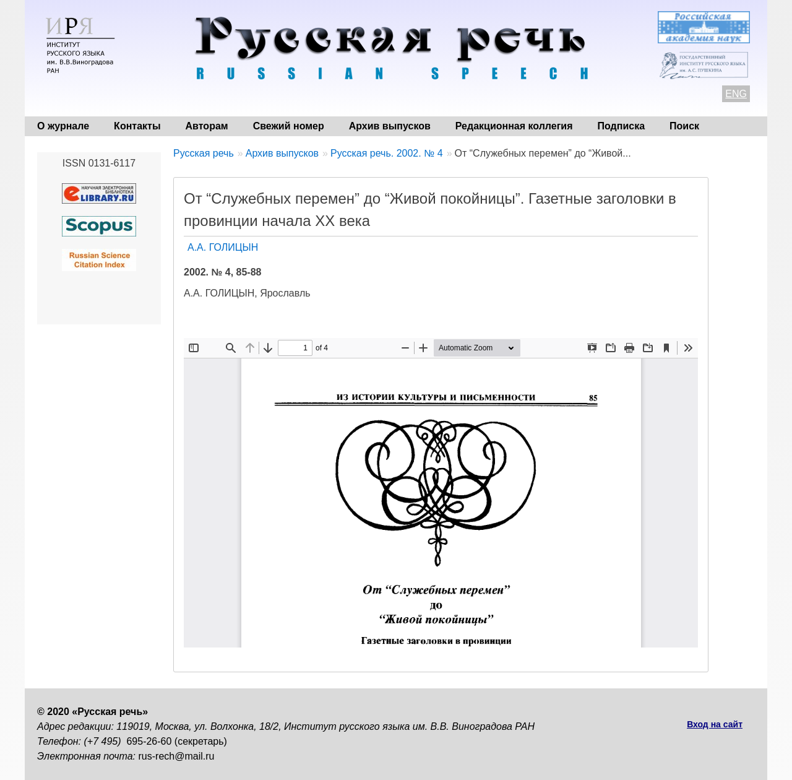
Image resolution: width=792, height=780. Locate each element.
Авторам (207, 126)
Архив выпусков (390, 126)
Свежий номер (288, 126)
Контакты (137, 126)
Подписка (621, 126)
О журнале (63, 126)
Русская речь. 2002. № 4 (386, 153)
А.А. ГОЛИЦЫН (222, 247)
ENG (736, 94)
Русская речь (203, 153)
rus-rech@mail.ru (177, 756)
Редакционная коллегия (514, 126)
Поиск (684, 126)
